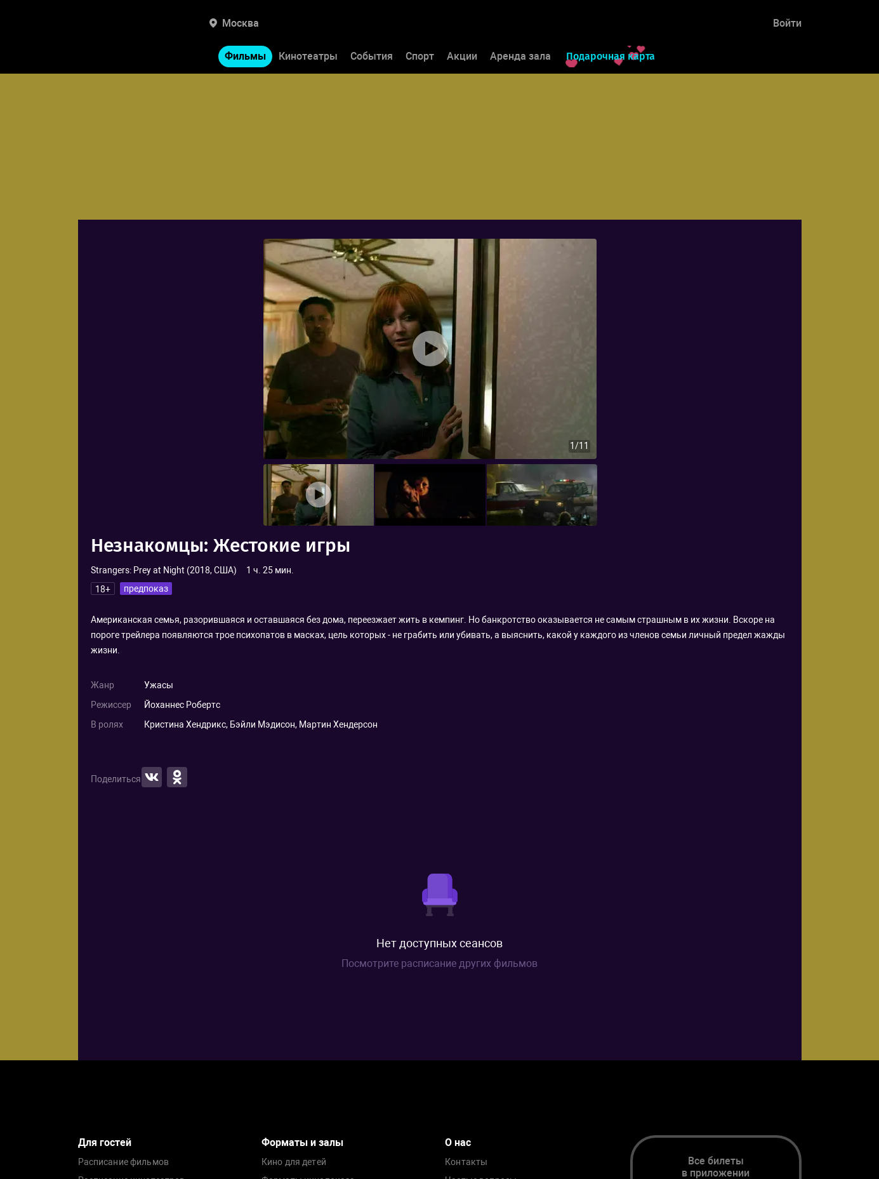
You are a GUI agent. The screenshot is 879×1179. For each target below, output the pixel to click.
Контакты (466, 1162)
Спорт (420, 56)
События (371, 56)
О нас (458, 1142)
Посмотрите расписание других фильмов (439, 963)
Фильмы (245, 56)
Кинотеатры (308, 56)
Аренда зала (520, 56)
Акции (462, 56)
